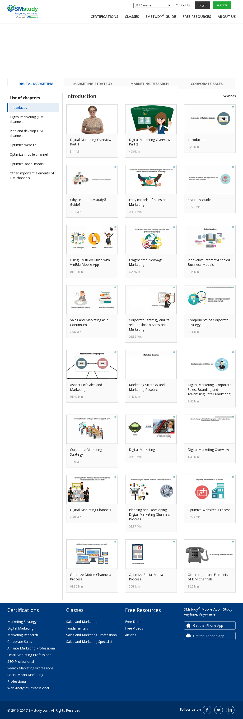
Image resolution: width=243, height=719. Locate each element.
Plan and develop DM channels (26, 133)
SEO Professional (20, 661)
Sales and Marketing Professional (91, 635)
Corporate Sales (19, 641)
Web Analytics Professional (28, 688)
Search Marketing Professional (30, 668)
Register (221, 5)
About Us (227, 16)
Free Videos (134, 628)
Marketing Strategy (22, 621)
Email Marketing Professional (29, 655)
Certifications (104, 16)
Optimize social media (27, 164)
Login (202, 5)
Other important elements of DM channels (32, 175)
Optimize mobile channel (29, 154)
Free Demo (134, 621)
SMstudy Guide (160, 16)
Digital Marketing (20, 628)
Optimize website (23, 145)
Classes (132, 16)
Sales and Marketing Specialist (89, 641)
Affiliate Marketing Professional (31, 648)
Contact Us (183, 5)
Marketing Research (22, 635)
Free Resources (197, 16)
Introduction (20, 107)
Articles (130, 635)
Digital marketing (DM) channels (27, 119)
